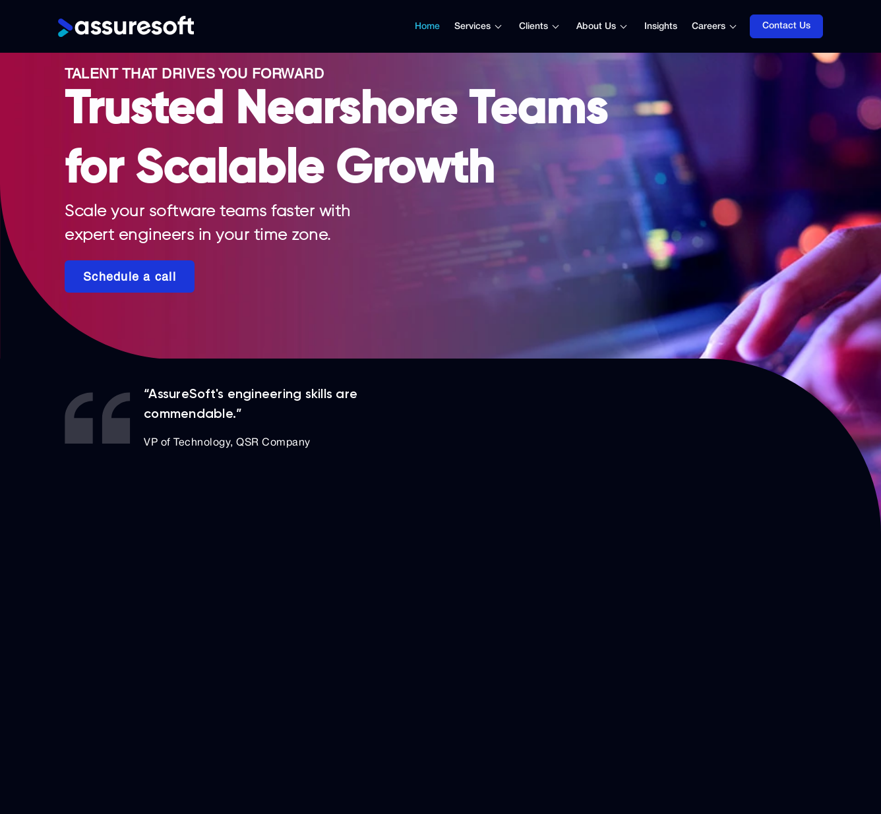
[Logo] (126, 26)
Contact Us (786, 26)
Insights (660, 26)
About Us (596, 26)
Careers (708, 26)
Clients (533, 26)
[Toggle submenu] (505, 26)
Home (427, 26)
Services (472, 26)
